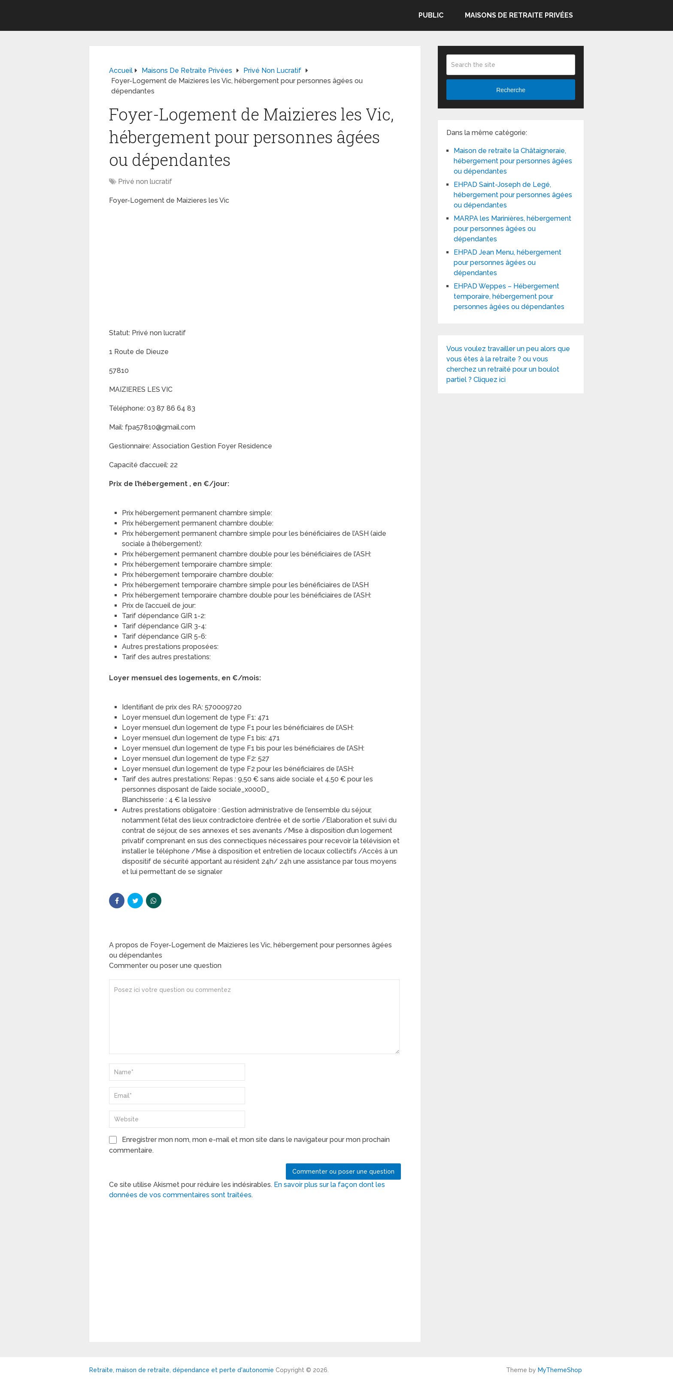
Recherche (510, 90)
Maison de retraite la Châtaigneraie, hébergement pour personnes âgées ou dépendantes (513, 161)
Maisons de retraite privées (519, 15)
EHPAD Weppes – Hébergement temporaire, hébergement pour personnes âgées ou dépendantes (509, 296)
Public (430, 15)
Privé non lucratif (145, 181)
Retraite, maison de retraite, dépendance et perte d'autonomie (181, 1370)
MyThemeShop (560, 1370)
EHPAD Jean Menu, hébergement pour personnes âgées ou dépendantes (507, 262)
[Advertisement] (173, 267)
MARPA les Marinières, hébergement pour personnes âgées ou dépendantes (512, 228)
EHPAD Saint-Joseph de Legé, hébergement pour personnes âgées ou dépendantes (513, 194)
